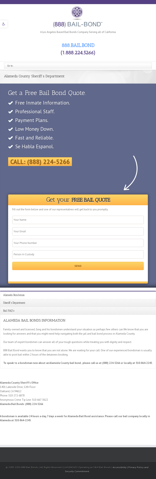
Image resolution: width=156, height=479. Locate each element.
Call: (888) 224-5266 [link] (40, 162)
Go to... (10, 65)
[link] (3, 24)
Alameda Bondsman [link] (14, 295)
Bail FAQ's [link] (8, 310)
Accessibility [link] (120, 467)
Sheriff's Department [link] (14, 302)
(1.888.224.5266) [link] (78, 53)
